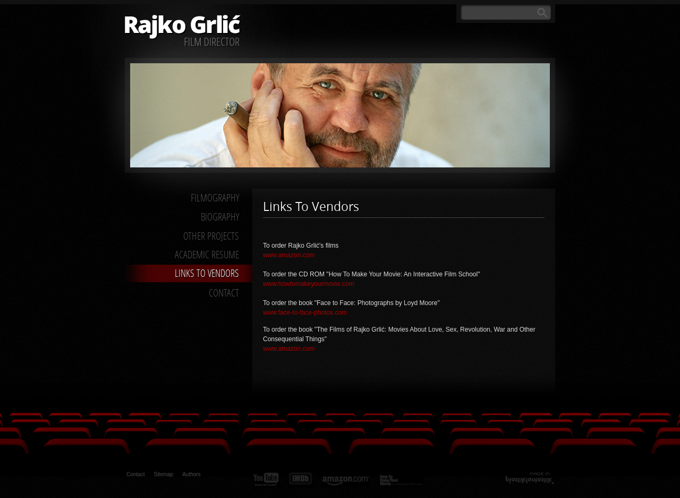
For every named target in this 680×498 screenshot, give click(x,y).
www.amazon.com (288, 255)
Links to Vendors (207, 273)
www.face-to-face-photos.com (305, 312)
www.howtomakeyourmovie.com (308, 284)
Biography (220, 216)
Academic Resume (207, 254)
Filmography (215, 197)
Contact (224, 292)
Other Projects (211, 235)
